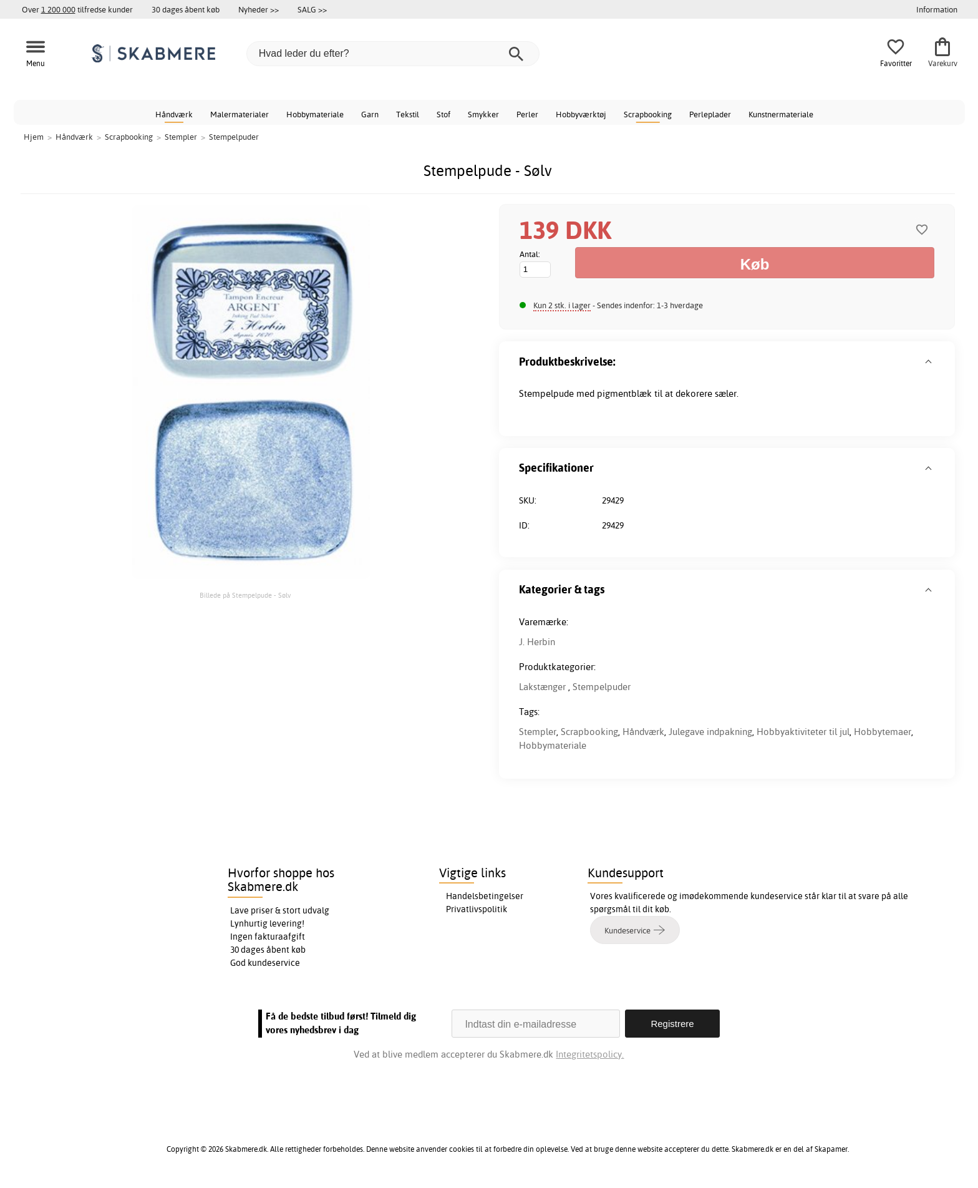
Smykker (483, 114)
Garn (370, 114)
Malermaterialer (239, 114)
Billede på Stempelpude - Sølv (245, 595)
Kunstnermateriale (780, 114)
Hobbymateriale (315, 114)
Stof (443, 114)
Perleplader (710, 114)
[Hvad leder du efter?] (393, 53)
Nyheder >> (258, 9)
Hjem (34, 137)
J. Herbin (537, 642)
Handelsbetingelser (484, 896)
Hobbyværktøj (581, 114)
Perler (527, 114)
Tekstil (407, 114)
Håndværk (174, 114)
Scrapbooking (648, 114)
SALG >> (312, 9)
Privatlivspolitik (476, 909)
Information (936, 9)
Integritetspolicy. (590, 1054)
